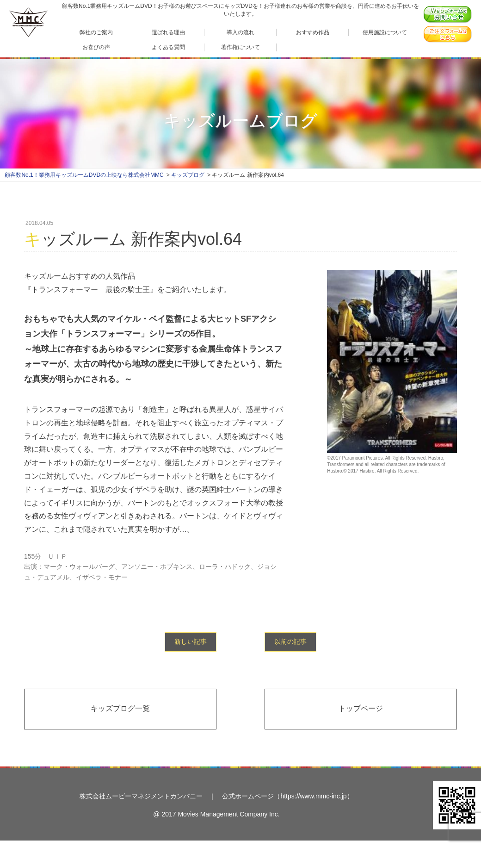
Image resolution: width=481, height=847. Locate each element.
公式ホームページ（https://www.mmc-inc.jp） (287, 796)
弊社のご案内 (96, 32)
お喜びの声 (96, 47)
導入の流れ (240, 32)
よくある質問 (168, 47)
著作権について (240, 47)
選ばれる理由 (168, 32)
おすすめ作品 (312, 32)
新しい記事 (190, 641)
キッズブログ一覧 (120, 708)
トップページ (361, 708)
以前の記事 (290, 641)
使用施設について (385, 32)
